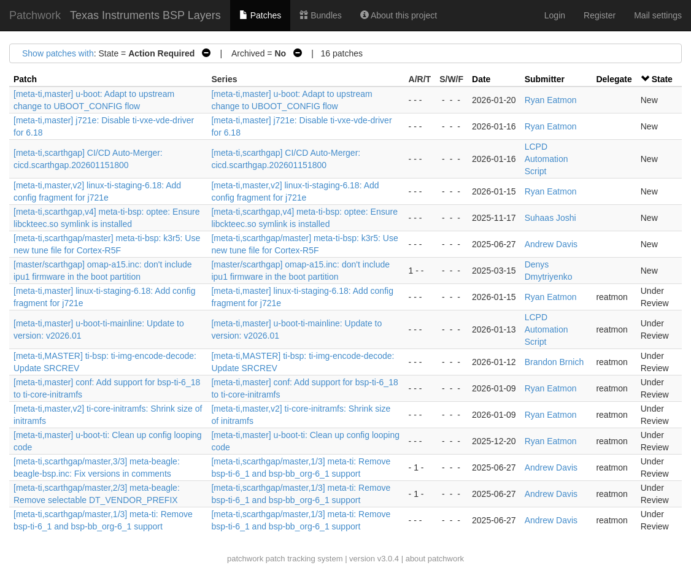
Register (600, 15)
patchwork (245, 558)
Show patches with (58, 53)
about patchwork (435, 558)
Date (481, 79)
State (662, 79)
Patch (25, 79)
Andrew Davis (551, 244)
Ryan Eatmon (551, 100)
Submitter (545, 79)
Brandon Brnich (554, 362)
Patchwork (35, 15)
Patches (260, 15)
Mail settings (658, 15)
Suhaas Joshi (550, 218)
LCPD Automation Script (546, 159)
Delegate (613, 79)
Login (554, 15)
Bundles (320, 15)
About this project (398, 15)
